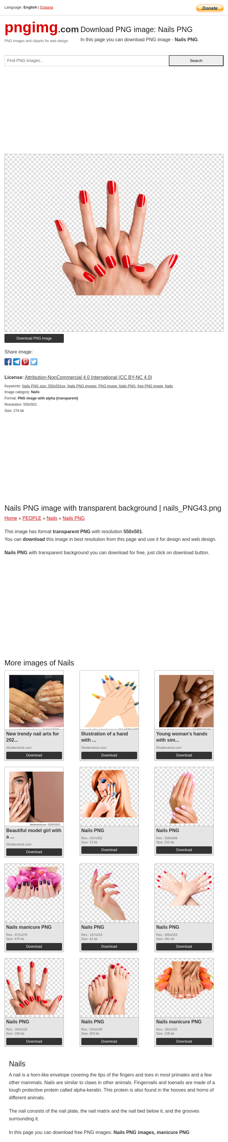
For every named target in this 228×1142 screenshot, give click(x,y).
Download (34, 755)
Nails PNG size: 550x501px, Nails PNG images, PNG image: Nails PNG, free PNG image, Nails (97, 386)
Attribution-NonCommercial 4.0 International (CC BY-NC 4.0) (88, 377)
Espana (46, 7)
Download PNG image (34, 338)
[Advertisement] (114, 112)
